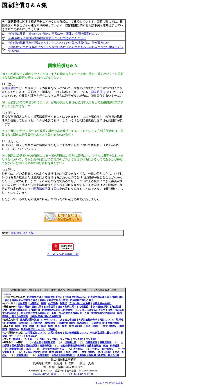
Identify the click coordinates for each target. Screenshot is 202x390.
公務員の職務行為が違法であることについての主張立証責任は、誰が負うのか (58, 42)
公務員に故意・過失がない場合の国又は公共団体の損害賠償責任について (55, 33)
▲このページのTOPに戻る (109, 382)
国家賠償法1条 (100, 91)
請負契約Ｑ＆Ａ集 (22, 232)
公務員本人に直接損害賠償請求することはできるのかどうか (47, 38)
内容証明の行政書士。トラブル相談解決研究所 (63, 374)
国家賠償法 (9, 88)
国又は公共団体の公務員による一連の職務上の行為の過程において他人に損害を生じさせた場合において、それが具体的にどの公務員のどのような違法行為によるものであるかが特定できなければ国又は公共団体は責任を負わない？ (62, 159)
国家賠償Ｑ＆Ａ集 (24, 5)
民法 (56, 188)
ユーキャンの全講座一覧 (63, 254)
